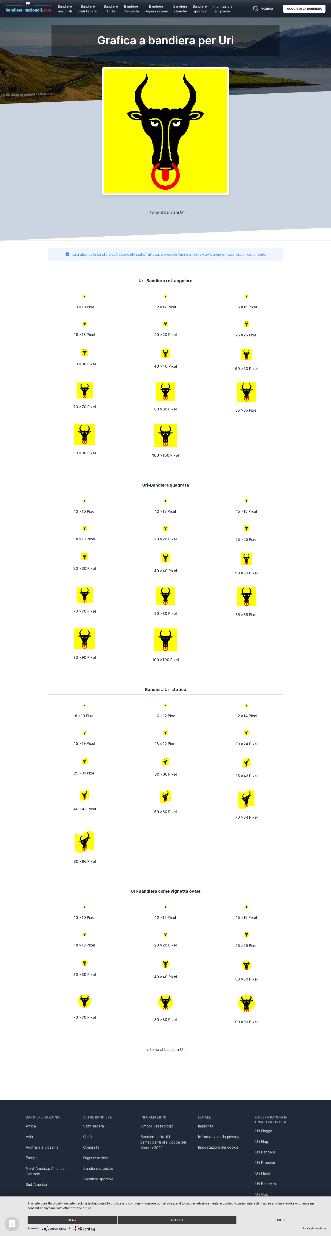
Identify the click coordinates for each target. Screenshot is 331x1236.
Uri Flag (261, 1141)
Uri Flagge (263, 1131)
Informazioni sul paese (222, 8)
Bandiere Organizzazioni (156, 8)
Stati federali (94, 1126)
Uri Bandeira (265, 1184)
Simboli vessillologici (157, 1126)
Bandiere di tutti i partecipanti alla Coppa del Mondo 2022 (163, 1142)
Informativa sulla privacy (218, 1136)
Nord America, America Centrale (45, 1171)
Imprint (307, 1228)
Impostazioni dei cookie (218, 1147)
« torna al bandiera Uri (166, 212)
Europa (31, 1158)
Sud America (36, 1184)
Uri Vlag (261, 1194)
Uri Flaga (262, 1173)
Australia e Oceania (42, 1147)
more (282, 1220)
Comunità (91, 1147)
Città (87, 1136)
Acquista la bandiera (304, 8)
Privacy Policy (319, 1228)
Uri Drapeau (265, 1162)
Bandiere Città (111, 8)
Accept (177, 1220)
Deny (72, 1220)
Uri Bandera (265, 1152)
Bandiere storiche (180, 8)
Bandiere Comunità (131, 8)
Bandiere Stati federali (87, 8)
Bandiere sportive (200, 8)
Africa (31, 1126)
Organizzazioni (95, 1158)
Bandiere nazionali (65, 8)
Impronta (205, 1126)
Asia (29, 1136)
